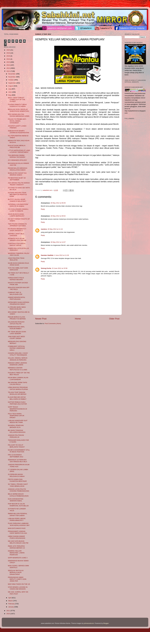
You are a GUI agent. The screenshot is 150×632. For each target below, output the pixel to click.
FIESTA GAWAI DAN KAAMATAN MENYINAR (17, 480)
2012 (8, 71)
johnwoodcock (89, 623)
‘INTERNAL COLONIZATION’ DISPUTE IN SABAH (18, 205)
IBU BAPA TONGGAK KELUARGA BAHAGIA (17, 431)
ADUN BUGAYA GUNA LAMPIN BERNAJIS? (16, 215)
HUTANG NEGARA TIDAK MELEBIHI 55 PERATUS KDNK (17, 194)
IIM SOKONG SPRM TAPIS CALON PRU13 (17, 383)
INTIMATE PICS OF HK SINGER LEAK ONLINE (17, 239)
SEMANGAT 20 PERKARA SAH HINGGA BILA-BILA (17, 460)
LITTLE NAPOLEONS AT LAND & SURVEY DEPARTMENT (19, 151)
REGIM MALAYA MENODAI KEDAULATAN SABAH (17, 169)
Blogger (106, 623)
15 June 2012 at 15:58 (59, 268)
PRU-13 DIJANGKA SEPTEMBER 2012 (15, 455)
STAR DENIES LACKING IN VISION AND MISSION (17, 588)
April (10, 598)
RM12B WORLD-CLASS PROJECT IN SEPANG (17, 318)
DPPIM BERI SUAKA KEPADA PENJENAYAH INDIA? (18, 303)
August (11, 86)
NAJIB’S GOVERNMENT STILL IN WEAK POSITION (19, 451)
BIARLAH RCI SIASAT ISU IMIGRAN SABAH (17, 174)
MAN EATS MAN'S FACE (17, 528)
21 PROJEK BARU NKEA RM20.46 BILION (17, 308)
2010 (8, 613)
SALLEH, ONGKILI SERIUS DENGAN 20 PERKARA (17, 359)
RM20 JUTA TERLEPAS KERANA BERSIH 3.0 (16, 547)
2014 (8, 65)
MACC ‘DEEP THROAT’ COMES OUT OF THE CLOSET (16, 99)
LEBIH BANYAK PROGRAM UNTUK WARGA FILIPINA (18, 388)
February (11, 604)
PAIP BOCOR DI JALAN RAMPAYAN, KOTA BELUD (18, 504)
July (10, 89)
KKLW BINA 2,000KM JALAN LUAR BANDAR (18, 378)
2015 (8, 62)
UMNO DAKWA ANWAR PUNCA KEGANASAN (16, 537)
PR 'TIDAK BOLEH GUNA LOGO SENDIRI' (17, 332)
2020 (8, 50)
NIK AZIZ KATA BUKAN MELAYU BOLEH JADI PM (18, 542)
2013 (8, 68)
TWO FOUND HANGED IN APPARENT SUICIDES (17, 225)
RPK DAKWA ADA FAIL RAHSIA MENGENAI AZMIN (18, 115)
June (10, 92)
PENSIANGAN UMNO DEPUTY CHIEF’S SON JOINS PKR (17, 579)
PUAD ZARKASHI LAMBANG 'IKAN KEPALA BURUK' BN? (19, 524)
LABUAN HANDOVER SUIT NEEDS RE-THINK (17, 421)
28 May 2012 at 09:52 (58, 216)
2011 (8, 610)
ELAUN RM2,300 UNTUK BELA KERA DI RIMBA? (17, 398)
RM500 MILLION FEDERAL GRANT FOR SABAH (17, 514)
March (10, 601)
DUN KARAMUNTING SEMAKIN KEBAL (15, 500)
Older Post (114, 318)
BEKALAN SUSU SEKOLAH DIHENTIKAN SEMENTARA (18, 110)
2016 (8, 59)
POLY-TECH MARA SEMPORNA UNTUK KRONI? (16, 415)
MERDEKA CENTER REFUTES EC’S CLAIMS (17, 368)
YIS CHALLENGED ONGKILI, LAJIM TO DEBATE (18, 210)
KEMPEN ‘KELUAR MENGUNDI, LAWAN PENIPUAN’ (16, 552)
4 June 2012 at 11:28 (61, 255)
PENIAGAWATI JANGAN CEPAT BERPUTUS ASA (17, 532)
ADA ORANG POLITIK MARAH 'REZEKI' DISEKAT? (19, 184)
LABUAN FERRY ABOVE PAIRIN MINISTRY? (17, 519)
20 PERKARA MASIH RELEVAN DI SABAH (16, 475)
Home (78, 318)
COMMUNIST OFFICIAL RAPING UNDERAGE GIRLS (16, 348)
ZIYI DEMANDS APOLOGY (17, 160)
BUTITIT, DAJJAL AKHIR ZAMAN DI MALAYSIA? (17, 200)
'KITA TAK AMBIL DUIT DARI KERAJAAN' (18, 269)
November (12, 77)
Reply (43, 209)
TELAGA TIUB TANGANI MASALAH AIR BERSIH (17, 393)
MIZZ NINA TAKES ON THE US (19, 584)
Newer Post (40, 318)
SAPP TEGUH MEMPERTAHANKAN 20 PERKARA (17, 408)
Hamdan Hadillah (47, 255)
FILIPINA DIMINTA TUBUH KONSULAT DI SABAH (17, 105)
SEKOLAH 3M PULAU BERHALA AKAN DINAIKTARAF (16, 572)
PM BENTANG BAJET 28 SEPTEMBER (17, 179)
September (12, 83)
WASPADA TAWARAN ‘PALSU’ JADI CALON (19, 254)
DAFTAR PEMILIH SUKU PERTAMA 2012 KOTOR (17, 403)
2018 (8, 56)
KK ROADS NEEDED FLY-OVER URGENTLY (17, 229)
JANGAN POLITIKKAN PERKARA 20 (16, 436)
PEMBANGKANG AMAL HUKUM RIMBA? (16, 327)
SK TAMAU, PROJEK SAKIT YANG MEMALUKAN (18, 485)
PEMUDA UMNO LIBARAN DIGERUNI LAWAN (17, 364)
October (11, 80)
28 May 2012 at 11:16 (55, 229)
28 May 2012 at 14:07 (58, 242)
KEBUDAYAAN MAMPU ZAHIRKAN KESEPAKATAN (18, 131)
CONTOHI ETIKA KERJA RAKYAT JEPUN (16, 244)
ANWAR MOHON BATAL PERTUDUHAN (16, 298)
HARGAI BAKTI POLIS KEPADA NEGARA (16, 278)
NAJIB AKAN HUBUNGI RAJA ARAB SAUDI (18, 264)
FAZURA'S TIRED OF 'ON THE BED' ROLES (19, 373)
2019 (8, 53)
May (10, 95)
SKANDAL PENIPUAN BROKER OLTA (16, 426)
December (12, 74)
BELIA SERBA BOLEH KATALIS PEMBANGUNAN (18, 495)
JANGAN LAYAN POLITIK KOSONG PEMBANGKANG (18, 490)
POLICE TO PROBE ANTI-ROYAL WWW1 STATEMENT (17, 121)
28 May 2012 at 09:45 (58, 203)
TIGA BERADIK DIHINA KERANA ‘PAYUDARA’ (16, 156)
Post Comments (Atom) (53, 323)
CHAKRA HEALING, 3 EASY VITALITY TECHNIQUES (18, 354)
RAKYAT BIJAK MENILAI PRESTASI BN (16, 146)
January (11, 607)
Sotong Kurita (46, 268)
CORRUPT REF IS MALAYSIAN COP (15, 293)
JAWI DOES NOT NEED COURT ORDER (16, 337)
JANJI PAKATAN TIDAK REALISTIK (16, 259)
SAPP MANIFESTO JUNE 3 (17, 558)
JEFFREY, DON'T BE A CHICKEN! (16, 234)
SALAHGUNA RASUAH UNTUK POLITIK (16, 323)
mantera (44, 229)
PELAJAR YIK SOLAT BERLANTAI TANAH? (16, 446)
